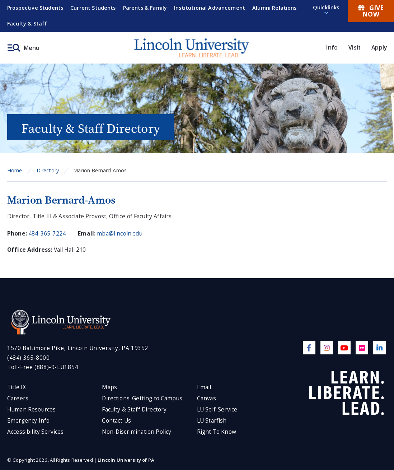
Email (204, 387)
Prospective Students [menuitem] (35, 7)
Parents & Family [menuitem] (145, 7)
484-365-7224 (47, 233)
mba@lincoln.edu (119, 233)
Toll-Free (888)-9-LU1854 (42, 367)
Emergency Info (28, 420)
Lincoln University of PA (126, 460)
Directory (48, 170)
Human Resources (31, 409)
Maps (109, 387)
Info (332, 47)
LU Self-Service (217, 409)
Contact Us (116, 420)
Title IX (16, 387)
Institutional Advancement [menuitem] (209, 7)
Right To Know (216, 432)
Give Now (371, 10)
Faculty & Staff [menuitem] (27, 23)
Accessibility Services (35, 432)
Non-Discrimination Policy (136, 432)
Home (14, 170)
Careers (17, 398)
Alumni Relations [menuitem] (274, 7)
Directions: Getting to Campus (142, 398)
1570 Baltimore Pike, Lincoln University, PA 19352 (77, 348)
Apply (379, 47)
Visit (354, 47)
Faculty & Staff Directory (134, 409)
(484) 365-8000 (28, 358)
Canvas (206, 398)
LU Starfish (212, 420)
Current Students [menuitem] (93, 7)
